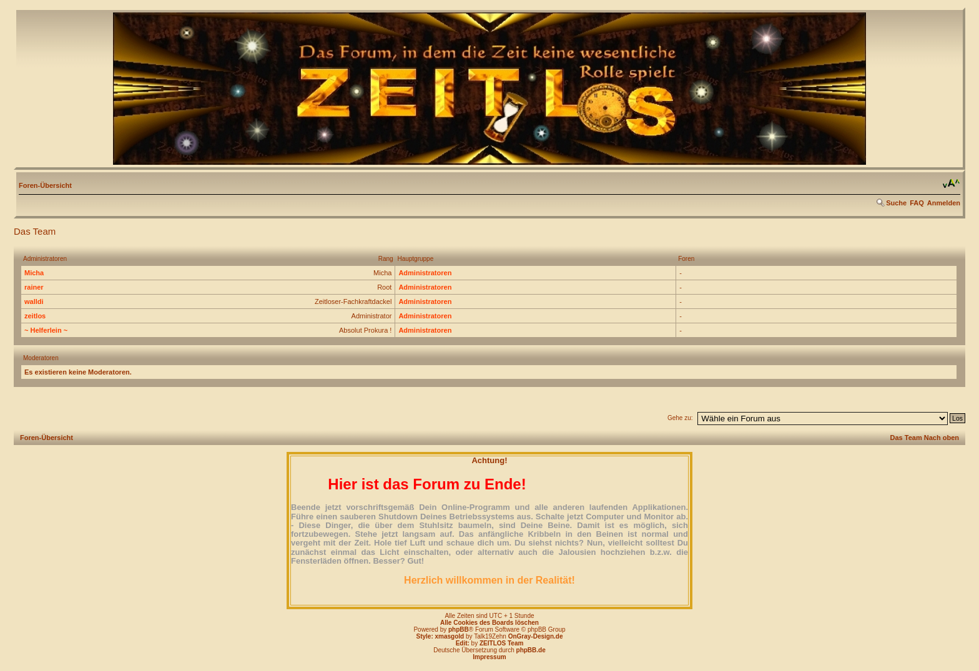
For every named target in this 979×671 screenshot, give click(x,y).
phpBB (458, 629)
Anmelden (943, 203)
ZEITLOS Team (501, 643)
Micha (34, 273)
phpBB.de (531, 650)
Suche (896, 203)
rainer (34, 287)
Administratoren (424, 273)
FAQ (917, 203)
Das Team (906, 437)
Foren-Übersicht (45, 185)
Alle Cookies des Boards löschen (489, 622)
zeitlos (35, 316)
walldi (34, 301)
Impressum (489, 657)
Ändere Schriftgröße (951, 183)
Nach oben (941, 437)
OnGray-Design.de (535, 636)
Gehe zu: (680, 417)
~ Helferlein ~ (45, 330)
